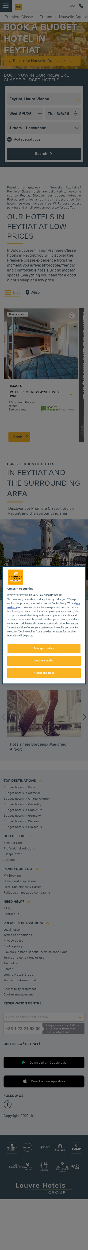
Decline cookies (44, 660)
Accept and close (44, 672)
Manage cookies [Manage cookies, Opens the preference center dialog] (44, 648)
